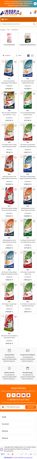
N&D (9, 78)
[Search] (18, 24)
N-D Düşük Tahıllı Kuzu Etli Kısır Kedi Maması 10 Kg (27, 241)
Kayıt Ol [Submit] (30, 407)
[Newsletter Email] (18, 407)
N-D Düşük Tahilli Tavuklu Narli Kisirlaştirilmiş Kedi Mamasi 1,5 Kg (9, 146)
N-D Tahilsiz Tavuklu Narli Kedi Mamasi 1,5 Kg (27, 305)
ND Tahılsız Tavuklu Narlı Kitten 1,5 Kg (9, 305)
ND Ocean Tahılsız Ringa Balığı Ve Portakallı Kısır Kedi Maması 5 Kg (28, 178)
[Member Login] (30, 13)
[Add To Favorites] (15, 62)
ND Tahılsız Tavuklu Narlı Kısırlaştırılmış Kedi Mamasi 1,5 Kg (28, 146)
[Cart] (35, 13)
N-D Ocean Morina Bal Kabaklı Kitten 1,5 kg (27, 82)
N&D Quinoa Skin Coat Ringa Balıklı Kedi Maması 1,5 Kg (9, 178)
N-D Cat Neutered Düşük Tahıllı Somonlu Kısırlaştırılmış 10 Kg (28, 114)
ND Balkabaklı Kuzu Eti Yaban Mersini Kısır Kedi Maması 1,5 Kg (9, 241)
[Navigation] (18, 19)
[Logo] (11, 13)
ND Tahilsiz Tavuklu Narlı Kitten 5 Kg (28, 273)
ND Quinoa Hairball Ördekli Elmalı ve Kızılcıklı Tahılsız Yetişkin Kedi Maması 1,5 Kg (9, 209)
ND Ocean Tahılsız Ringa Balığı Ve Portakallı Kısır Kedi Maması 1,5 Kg (9, 273)
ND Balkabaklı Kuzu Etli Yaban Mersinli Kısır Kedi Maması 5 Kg (28, 209)
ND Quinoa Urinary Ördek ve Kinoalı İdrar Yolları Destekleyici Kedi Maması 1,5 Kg (9, 337)
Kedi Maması (15, 30)
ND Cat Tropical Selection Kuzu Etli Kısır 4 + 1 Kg (9, 114)
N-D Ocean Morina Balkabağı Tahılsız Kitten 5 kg (9, 82)
